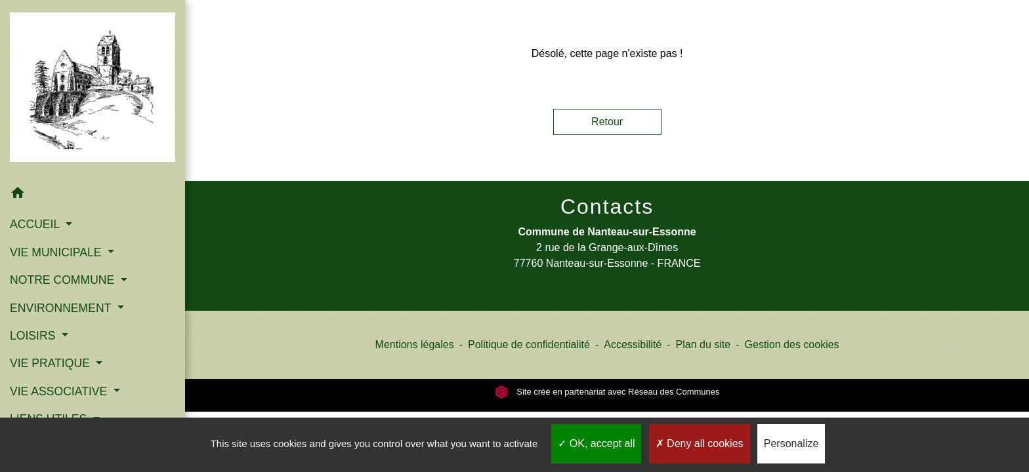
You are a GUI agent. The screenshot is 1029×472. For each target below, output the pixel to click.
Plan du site (703, 344)
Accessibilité (633, 344)
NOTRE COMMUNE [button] (63, 279)
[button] (92, 195)
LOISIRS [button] (34, 335)
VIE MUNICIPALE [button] (57, 252)
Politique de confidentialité (529, 344)
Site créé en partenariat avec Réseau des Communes (607, 392)
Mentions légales (414, 344)
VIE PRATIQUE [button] (51, 363)
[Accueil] (92, 89)
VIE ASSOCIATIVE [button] (60, 391)
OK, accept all (596, 443)
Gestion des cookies (792, 344)
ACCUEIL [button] (36, 224)
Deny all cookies (700, 443)
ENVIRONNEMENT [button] (62, 308)
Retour (607, 121)
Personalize (791, 443)
